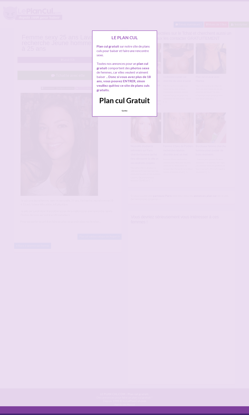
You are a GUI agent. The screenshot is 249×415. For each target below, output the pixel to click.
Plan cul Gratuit (124, 100)
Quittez (124, 111)
